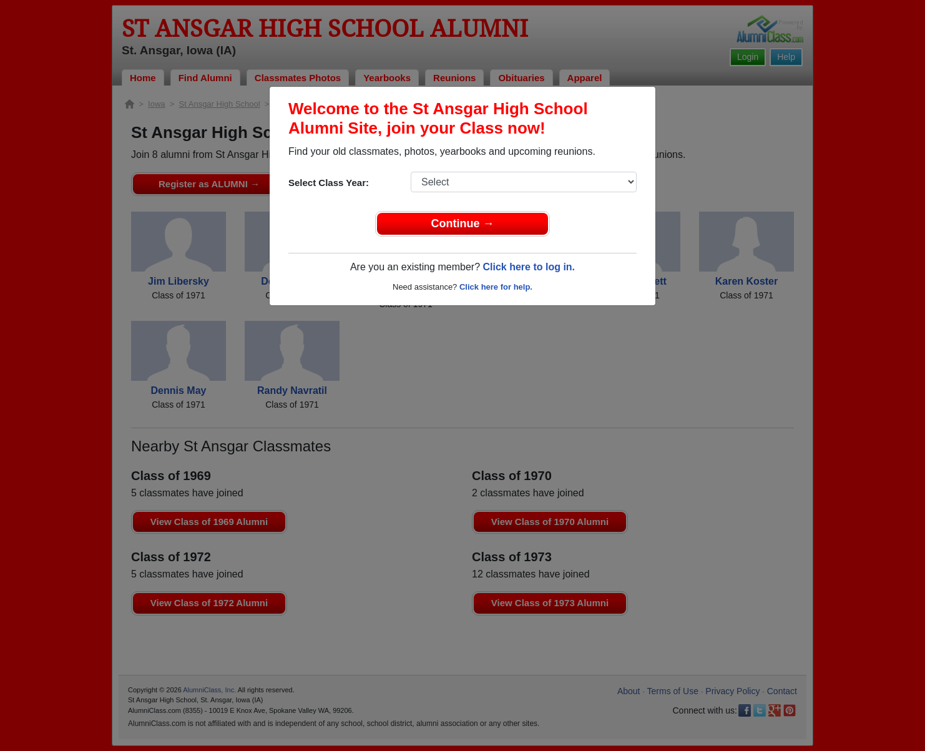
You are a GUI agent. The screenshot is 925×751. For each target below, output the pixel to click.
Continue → (462, 223)
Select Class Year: (328, 182)
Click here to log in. (528, 267)
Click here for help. (495, 287)
